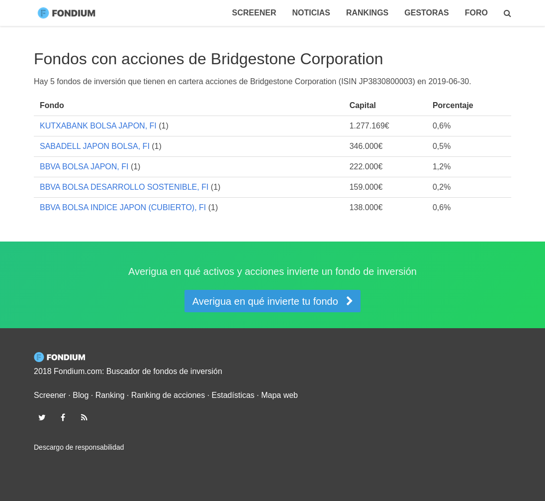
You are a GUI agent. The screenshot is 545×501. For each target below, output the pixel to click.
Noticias (311, 12)
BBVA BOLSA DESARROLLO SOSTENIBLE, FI (124, 187)
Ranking (110, 395)
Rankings (367, 12)
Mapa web (279, 395)
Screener (254, 12)
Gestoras (426, 12)
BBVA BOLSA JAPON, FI (84, 166)
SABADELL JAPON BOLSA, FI (95, 146)
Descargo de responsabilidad (79, 447)
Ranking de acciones (168, 395)
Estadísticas (233, 395)
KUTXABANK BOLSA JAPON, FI (98, 126)
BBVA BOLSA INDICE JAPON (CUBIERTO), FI (123, 207)
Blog (81, 395)
